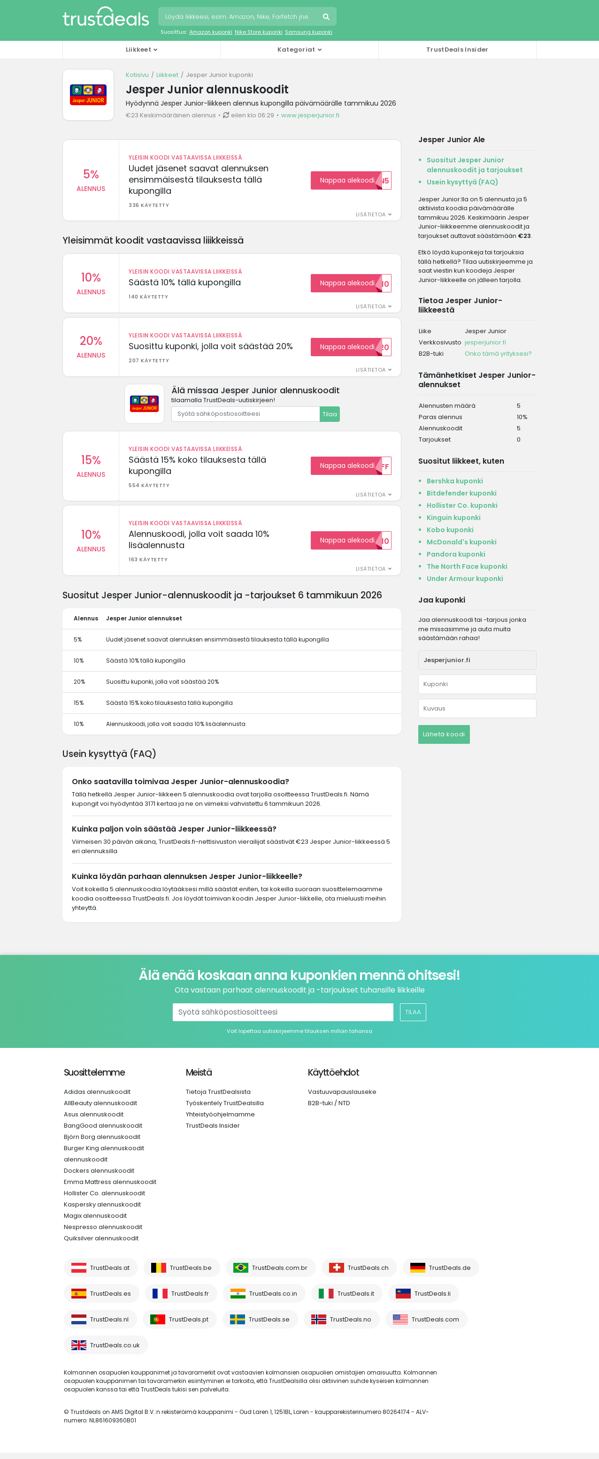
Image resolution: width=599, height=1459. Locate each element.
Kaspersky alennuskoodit (102, 1210)
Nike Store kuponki (259, 32)
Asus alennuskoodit (93, 1120)
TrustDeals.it (356, 1299)
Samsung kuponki (308, 32)
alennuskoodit (86, 1165)
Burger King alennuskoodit (104, 1154)
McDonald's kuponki (462, 542)
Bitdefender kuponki (462, 493)
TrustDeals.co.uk (115, 1351)
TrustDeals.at (110, 1273)
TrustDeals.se (269, 1325)
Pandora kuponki (456, 554)
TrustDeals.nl (109, 1325)
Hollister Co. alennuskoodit (104, 1199)
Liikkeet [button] (138, 49)
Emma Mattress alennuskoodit (110, 1188)
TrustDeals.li (433, 1299)
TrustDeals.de (450, 1273)
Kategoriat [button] (296, 49)
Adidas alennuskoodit (97, 1097)
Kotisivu (137, 74)
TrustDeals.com (435, 1325)
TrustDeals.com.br (279, 1273)
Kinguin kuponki (454, 517)
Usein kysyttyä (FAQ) (463, 182)
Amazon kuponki (210, 32)
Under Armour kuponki (465, 578)
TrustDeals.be (191, 1273)
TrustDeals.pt (188, 1325)
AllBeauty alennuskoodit (100, 1109)
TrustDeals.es (110, 1299)
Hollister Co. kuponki (462, 505)
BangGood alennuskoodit (103, 1131)
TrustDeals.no (350, 1325)
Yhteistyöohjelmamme (220, 1120)
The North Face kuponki (467, 566)
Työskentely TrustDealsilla (225, 1109)
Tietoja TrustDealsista (218, 1097)
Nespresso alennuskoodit (103, 1233)
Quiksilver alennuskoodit (101, 1244)
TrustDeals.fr (190, 1299)
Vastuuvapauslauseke (342, 1097)
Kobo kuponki (450, 530)
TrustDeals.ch (368, 1273)
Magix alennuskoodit (95, 1221)
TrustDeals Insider (457, 49)
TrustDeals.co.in (273, 1299)
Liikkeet (167, 74)
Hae (327, 17)
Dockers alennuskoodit (99, 1176)
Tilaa (330, 416)
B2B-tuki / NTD (329, 1109)
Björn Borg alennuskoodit (102, 1142)
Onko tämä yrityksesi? (498, 353)
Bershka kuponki (455, 481)
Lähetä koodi (444, 734)
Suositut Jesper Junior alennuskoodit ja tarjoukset (475, 165)
